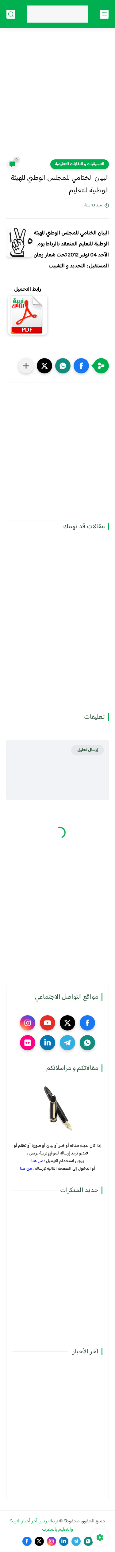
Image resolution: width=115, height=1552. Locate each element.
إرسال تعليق (87, 750)
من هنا (37, 1161)
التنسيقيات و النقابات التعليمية (79, 164)
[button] (81, 365)
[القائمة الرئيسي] (104, 14)
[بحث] (10, 14)
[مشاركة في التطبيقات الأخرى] (26, 365)
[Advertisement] (57, 97)
